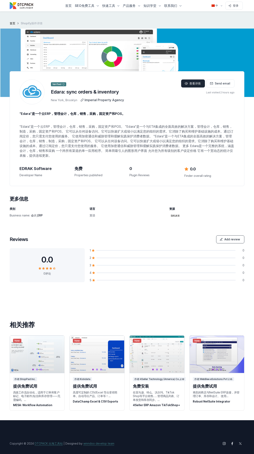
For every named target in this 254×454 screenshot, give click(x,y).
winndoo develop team (98, 443)
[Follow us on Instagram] (224, 444)
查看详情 (193, 83)
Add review (230, 239)
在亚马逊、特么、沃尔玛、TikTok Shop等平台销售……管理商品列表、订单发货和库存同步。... (156, 396)
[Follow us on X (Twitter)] (240, 444)
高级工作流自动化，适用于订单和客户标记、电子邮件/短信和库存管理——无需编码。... (36, 396)
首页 (12, 23)
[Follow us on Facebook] (232, 444)
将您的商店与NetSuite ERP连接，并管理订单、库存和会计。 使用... (216, 394)
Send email (220, 83)
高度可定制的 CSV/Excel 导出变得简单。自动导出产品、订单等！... (95, 394)
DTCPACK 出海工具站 (49, 443)
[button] (87, 6)
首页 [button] (68, 6)
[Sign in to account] (234, 6)
